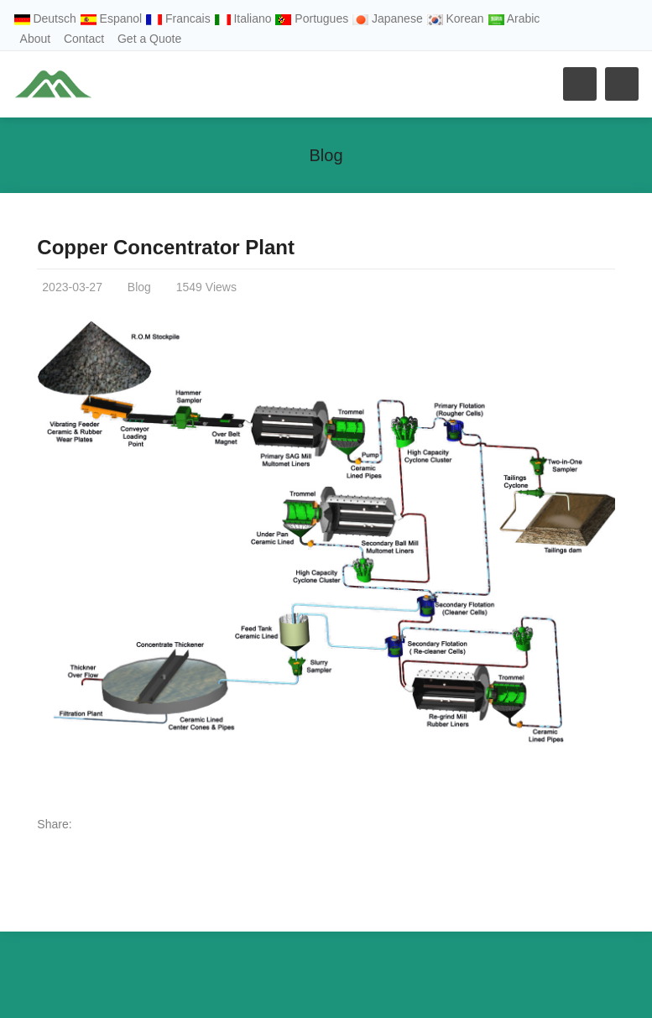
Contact (84, 38)
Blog (325, 155)
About (35, 38)
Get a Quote (149, 38)
